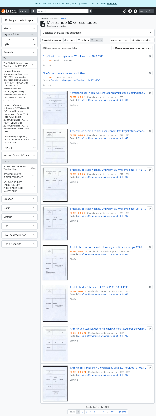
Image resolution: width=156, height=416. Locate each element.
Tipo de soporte (12, 244)
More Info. (112, 3)
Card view (83, 40)
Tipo (6, 226)
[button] (124, 11)
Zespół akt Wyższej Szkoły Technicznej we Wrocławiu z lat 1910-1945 (19, 139)
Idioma (7, 28)
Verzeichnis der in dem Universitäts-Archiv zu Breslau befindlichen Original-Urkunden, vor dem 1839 (108, 92)
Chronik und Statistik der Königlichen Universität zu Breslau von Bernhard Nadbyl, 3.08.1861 (108, 328)
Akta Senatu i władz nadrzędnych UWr (64, 73)
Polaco (19, 40)
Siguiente (122, 411)
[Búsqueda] (63, 11)
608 (113, 411)
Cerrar (63, 18)
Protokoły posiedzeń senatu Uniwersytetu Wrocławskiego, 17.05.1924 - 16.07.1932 (108, 247)
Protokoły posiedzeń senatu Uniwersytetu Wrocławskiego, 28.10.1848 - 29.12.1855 (108, 208)
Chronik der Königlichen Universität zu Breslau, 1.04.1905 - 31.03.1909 (108, 367)
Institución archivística (16, 155)
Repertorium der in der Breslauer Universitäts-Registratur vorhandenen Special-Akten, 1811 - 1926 (108, 131)
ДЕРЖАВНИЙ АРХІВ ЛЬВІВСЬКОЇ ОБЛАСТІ (19, 175)
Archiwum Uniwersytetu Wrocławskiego (19, 168)
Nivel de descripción (15, 235)
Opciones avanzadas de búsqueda (62, 32)
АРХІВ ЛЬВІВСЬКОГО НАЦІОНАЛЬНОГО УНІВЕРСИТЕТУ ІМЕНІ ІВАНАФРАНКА (19, 186)
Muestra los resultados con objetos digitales (132, 48)
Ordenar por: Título (119, 40)
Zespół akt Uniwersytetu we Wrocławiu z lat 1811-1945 (19, 64)
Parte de (8, 52)
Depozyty (19, 148)
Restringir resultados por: (19, 20)
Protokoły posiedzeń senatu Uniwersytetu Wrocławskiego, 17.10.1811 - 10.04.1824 (108, 169)
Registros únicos (19, 35)
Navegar (23, 11)
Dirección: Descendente (142, 40)
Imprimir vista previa (51, 40)
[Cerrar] (153, 3)
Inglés (19, 45)
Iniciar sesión (145, 11)
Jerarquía (69, 40)
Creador (8, 199)
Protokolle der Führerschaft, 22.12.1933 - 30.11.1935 (99, 287)
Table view (96, 40)
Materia (8, 217)
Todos (6, 58)
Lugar (7, 208)
